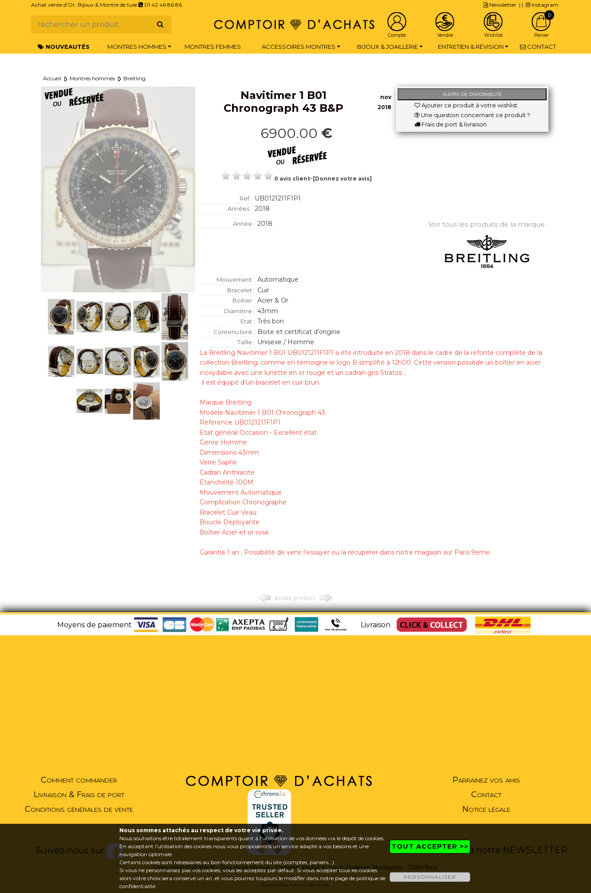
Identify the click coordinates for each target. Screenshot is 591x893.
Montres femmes (213, 46)
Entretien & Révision (471, 46)
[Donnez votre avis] (342, 178)
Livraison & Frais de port (79, 794)
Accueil (52, 78)
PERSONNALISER (430, 876)
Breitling (134, 78)
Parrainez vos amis (486, 780)
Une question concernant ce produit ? (472, 114)
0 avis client (292, 178)
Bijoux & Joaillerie (387, 46)
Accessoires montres (298, 46)
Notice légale (486, 809)
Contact (538, 46)
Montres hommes (136, 46)
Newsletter (500, 4)
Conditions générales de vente (79, 809)
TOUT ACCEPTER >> (430, 846)
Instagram (542, 4)
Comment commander (79, 780)
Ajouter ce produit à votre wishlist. (466, 105)
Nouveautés (64, 46)
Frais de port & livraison (450, 124)
